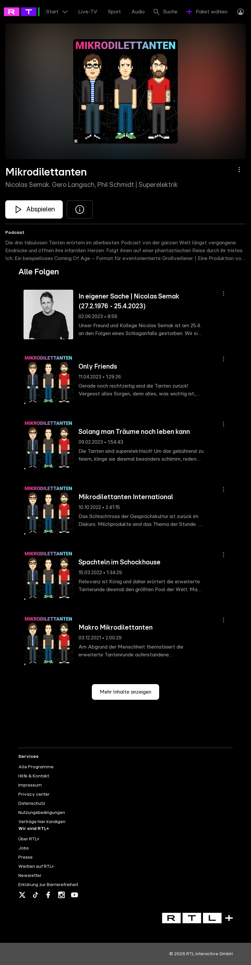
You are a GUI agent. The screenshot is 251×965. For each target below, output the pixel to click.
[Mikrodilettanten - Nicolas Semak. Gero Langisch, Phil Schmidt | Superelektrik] (34, 209)
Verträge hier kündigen (41, 821)
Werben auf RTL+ (36, 866)
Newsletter (30, 875)
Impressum (30, 785)
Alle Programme (36, 767)
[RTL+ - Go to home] (33, 11)
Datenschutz (31, 803)
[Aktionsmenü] (239, 170)
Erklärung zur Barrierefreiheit (48, 884)
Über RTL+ (28, 839)
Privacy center (34, 794)
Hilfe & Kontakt (33, 776)
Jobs (23, 848)
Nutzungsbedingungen (41, 812)
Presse (25, 857)
